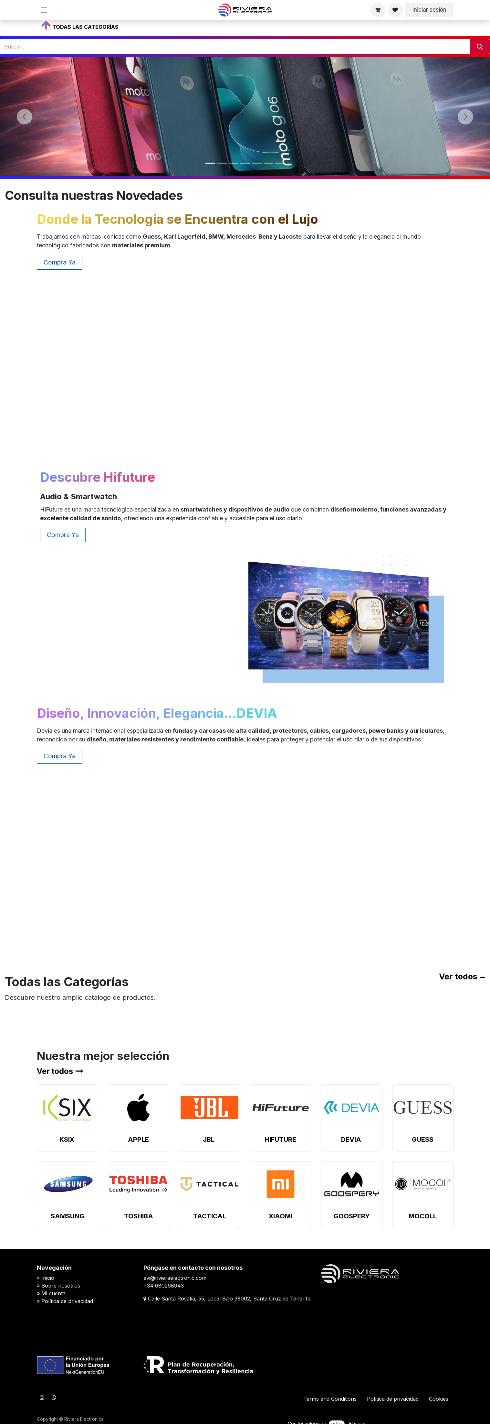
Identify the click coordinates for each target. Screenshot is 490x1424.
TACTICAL (209, 1216)
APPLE (138, 1139)
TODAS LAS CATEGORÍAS (85, 27)
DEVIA (351, 1139)
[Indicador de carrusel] (210, 163)
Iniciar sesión (429, 9)
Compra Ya (60, 262)
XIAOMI (280, 1216)
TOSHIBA (138, 1216)
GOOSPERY (352, 1216)
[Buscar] (480, 46)
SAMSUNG (67, 1216)
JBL (208, 1139)
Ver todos (458, 976)
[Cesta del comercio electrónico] (377, 10)
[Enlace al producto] (67, 1107)
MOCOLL (423, 1216)
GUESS (422, 1139)
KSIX (66, 1139)
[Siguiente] (465, 116)
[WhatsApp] (54, 1397)
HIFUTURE (280, 1139)
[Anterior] (24, 116)
